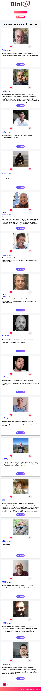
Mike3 (3, 540)
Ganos (3, 663)
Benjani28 (4, 458)
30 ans (9, 460)
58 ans (9, 50)
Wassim (4, 172)
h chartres (4, 294)
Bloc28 (3, 417)
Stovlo (3, 254)
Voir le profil (20, 64)
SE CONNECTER (20, 16)
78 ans (9, 582)
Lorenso (4, 90)
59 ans (9, 132)
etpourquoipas (5, 335)
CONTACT (37, 689)
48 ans (9, 337)
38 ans (9, 173)
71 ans (9, 296)
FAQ (21, 689)
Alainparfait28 (5, 131)
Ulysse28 (4, 622)
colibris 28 (4, 581)
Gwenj (3, 376)
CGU (24, 689)
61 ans (9, 500)
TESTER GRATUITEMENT (20, 12)
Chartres (4, 50)
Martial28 (4, 499)
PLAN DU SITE (30, 689)
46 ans (9, 623)
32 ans (9, 214)
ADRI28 (4, 213)
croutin (3, 49)
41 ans (9, 378)
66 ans (9, 419)
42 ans (9, 255)
